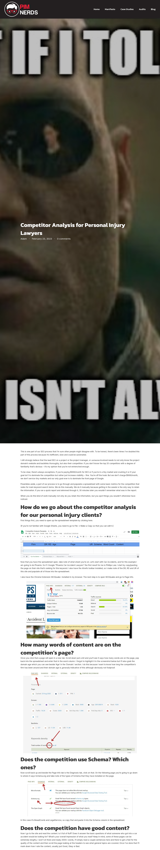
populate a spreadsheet (84, 484)
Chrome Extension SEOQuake (47, 577)
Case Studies (127, 9)
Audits (142, 9)
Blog (153, 9)
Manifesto (110, 9)
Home (97, 9)
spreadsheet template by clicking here (75, 520)
